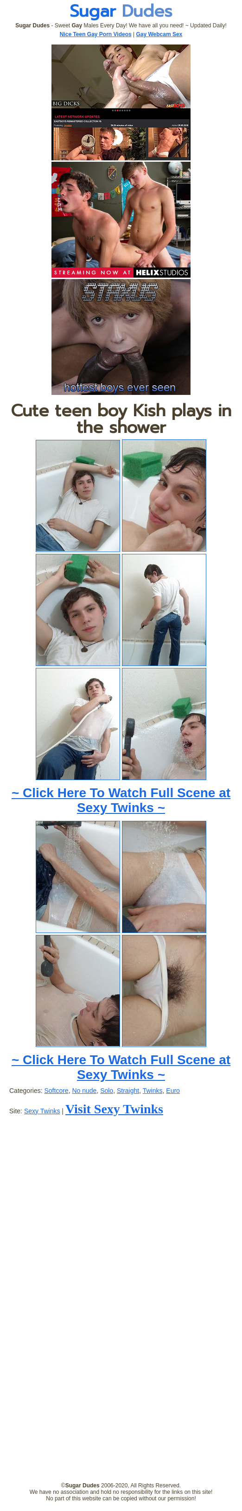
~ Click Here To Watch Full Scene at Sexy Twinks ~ (121, 800)
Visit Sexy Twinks (114, 1109)
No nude (84, 1090)
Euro (173, 1090)
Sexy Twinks (42, 1111)
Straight (128, 1090)
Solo (106, 1090)
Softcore (56, 1090)
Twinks (153, 1090)
